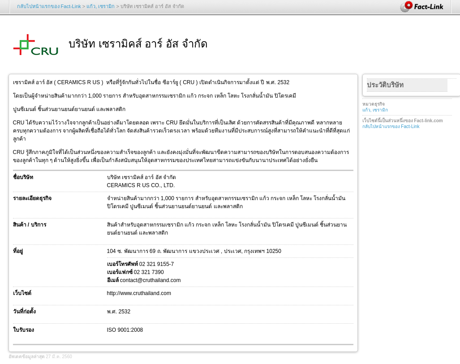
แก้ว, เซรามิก (100, 6)
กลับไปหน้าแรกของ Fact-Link (49, 6)
